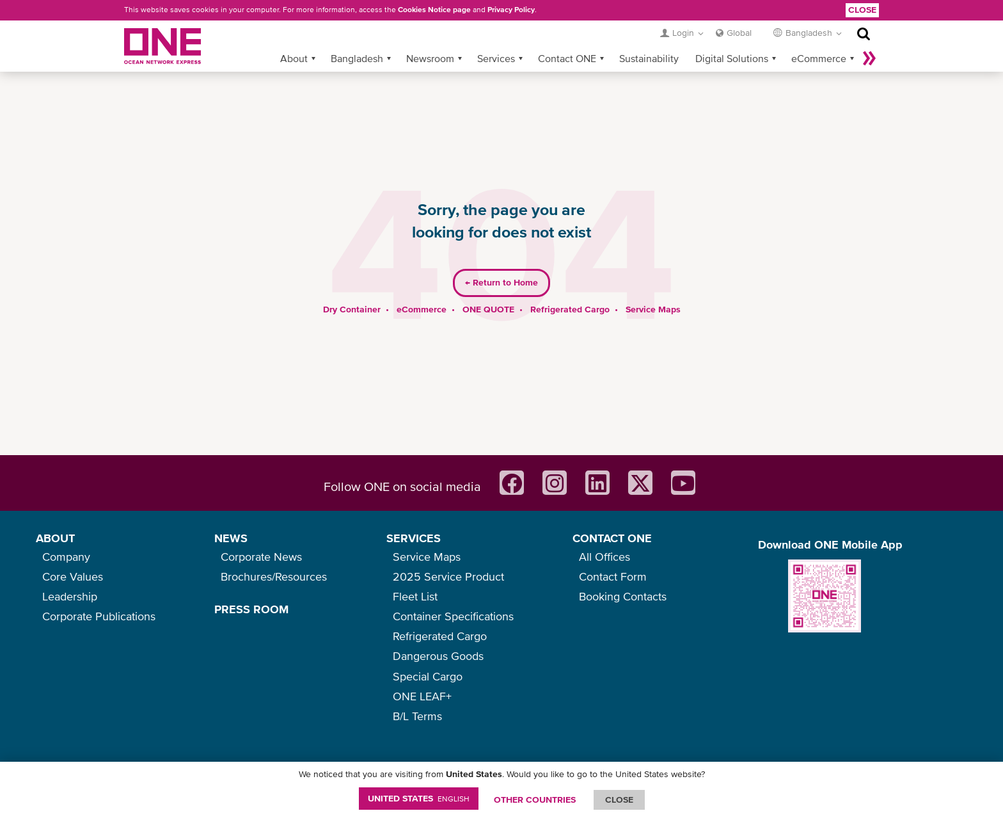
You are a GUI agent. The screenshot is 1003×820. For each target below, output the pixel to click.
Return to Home (501, 262)
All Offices (604, 556)
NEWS (231, 538)
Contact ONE (567, 38)
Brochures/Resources (274, 576)
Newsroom (430, 38)
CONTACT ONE (612, 538)
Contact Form (613, 576)
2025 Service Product (448, 576)
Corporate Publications (98, 616)
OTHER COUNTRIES (535, 799)
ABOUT (55, 538)
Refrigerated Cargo (570, 289)
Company (66, 556)
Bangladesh (357, 38)
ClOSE (619, 799)
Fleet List (415, 596)
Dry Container (352, 289)
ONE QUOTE (488, 289)
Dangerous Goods (438, 656)
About (294, 38)
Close (862, 9)
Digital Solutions (731, 38)
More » (869, 37)
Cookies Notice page (434, 9)
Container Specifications (453, 616)
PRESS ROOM (251, 609)
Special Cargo (427, 676)
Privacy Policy (511, 9)
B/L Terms (417, 716)
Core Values (72, 576)
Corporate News (261, 556)
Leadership (69, 596)
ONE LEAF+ (422, 696)
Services (496, 38)
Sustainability (649, 38)
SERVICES (413, 538)
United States (419, 798)
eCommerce (818, 38)
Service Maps (653, 289)
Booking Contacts (623, 596)
